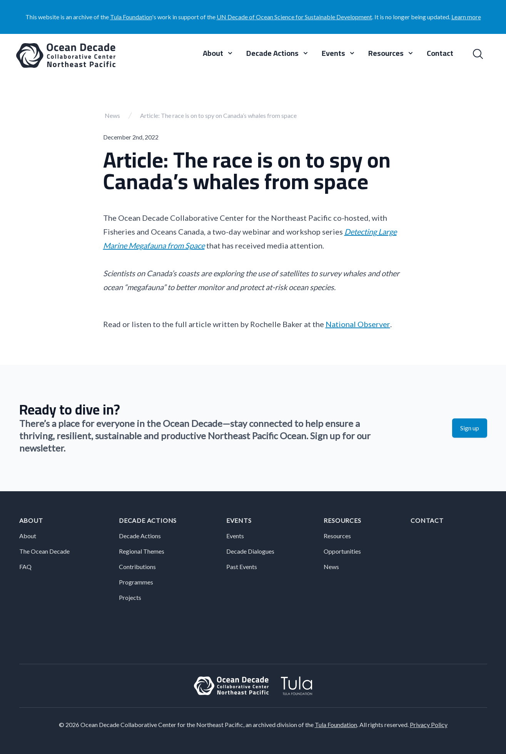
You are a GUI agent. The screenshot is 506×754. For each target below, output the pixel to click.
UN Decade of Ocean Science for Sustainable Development (294, 16)
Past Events (241, 566)
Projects (130, 597)
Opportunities (342, 551)
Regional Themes (141, 551)
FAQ (25, 566)
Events (239, 520)
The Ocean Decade (44, 551)
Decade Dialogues (250, 551)
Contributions (137, 566)
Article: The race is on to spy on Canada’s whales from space (218, 115)
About (31, 520)
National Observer (358, 324)
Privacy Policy (429, 724)
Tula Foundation (131, 16)
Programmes (136, 582)
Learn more (466, 16)
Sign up (469, 428)
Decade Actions (148, 520)
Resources (342, 520)
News (112, 115)
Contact (440, 54)
